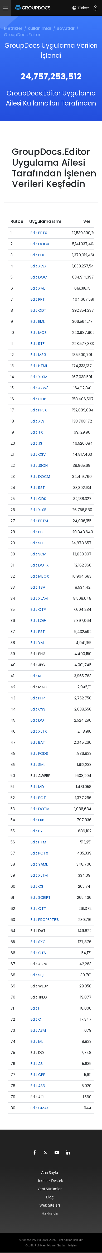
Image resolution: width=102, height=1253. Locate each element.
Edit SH (37, 543)
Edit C (36, 1019)
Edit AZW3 (39, 388)
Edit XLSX (39, 266)
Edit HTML (39, 365)
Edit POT (38, 797)
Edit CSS (38, 709)
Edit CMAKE (41, 1108)
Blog (50, 1196)
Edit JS (36, 443)
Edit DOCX (40, 244)
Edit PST (38, 631)
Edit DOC (39, 277)
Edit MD (37, 786)
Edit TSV (38, 587)
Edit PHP (38, 698)
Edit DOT (38, 720)
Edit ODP (38, 399)
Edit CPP (38, 1074)
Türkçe (80, 8)
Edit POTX (39, 853)
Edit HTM (38, 842)
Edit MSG (38, 354)
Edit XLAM (39, 598)
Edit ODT (38, 310)
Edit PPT (38, 299)
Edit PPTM (39, 521)
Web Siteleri (50, 1205)
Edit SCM (38, 554)
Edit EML (38, 321)
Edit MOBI (39, 332)
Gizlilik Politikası (36, 1245)
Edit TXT (38, 432)
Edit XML (38, 288)
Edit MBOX (40, 576)
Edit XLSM (39, 377)
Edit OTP (38, 609)
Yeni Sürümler (49, 1188)
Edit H (36, 1008)
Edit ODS (38, 498)
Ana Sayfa (49, 1172)
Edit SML (38, 764)
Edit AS (37, 1063)
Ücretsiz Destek (49, 1180)
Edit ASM (38, 1030)
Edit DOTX (40, 565)
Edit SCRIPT (41, 897)
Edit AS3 (38, 1085)
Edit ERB (37, 820)
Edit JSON (39, 465)
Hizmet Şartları (56, 1245)
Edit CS (37, 886)
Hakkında (50, 1213)
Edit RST (38, 487)
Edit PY (37, 831)
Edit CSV (38, 454)
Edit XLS (37, 421)
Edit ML (37, 1041)
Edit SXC (38, 941)
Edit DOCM (40, 476)
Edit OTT (38, 908)
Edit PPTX (39, 233)
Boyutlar (66, 28)
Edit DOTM (40, 809)
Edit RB (36, 676)
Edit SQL (38, 975)
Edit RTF (38, 343)
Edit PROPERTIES (45, 919)
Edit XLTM (39, 875)
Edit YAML (39, 864)
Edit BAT (38, 742)
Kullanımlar (39, 28)
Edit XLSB (38, 509)
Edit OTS (38, 953)
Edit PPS (38, 532)
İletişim (71, 1245)
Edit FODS (39, 753)
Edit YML (38, 642)
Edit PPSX (39, 410)
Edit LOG (38, 620)
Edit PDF (38, 255)
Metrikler (13, 28)
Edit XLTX (39, 731)
